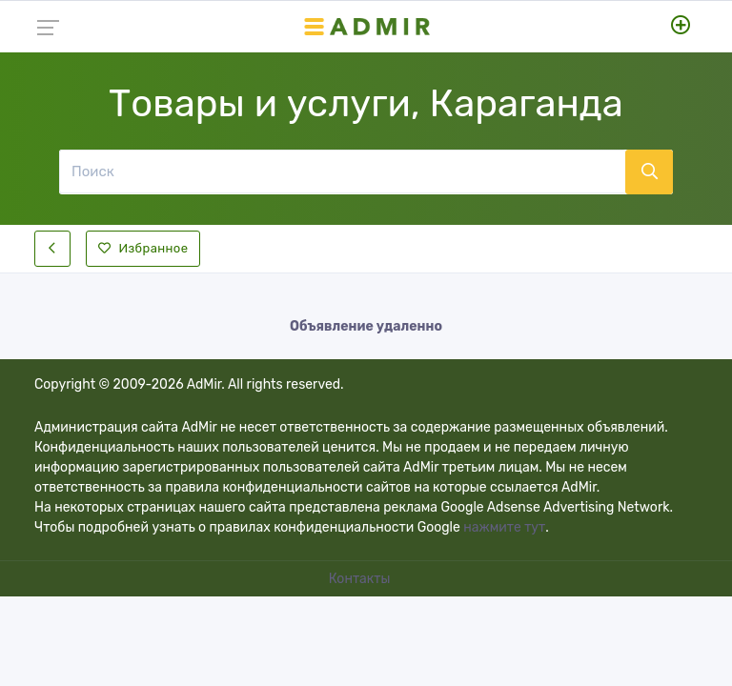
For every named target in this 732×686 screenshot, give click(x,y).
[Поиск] (342, 171)
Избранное (143, 248)
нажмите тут (504, 527)
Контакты (361, 579)
